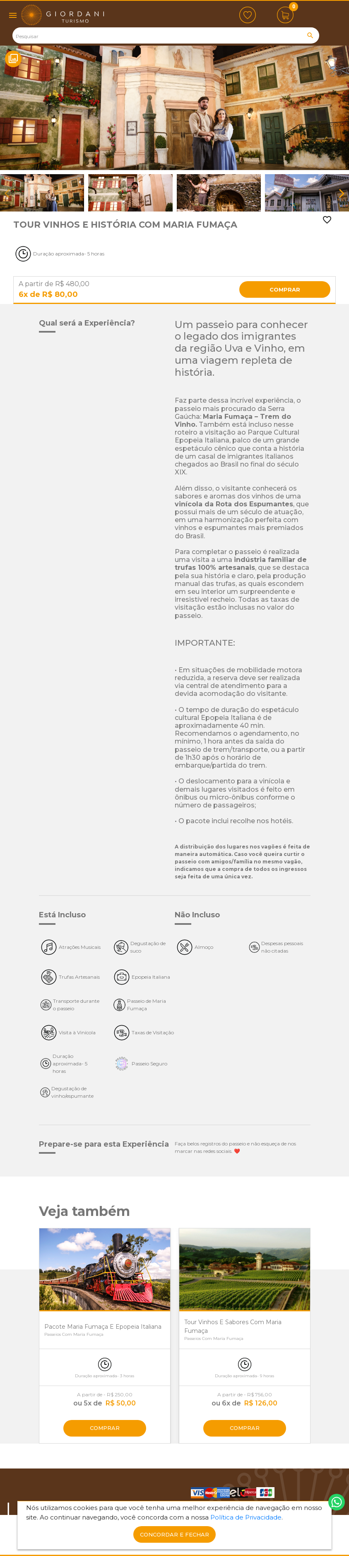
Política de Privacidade (246, 1517)
